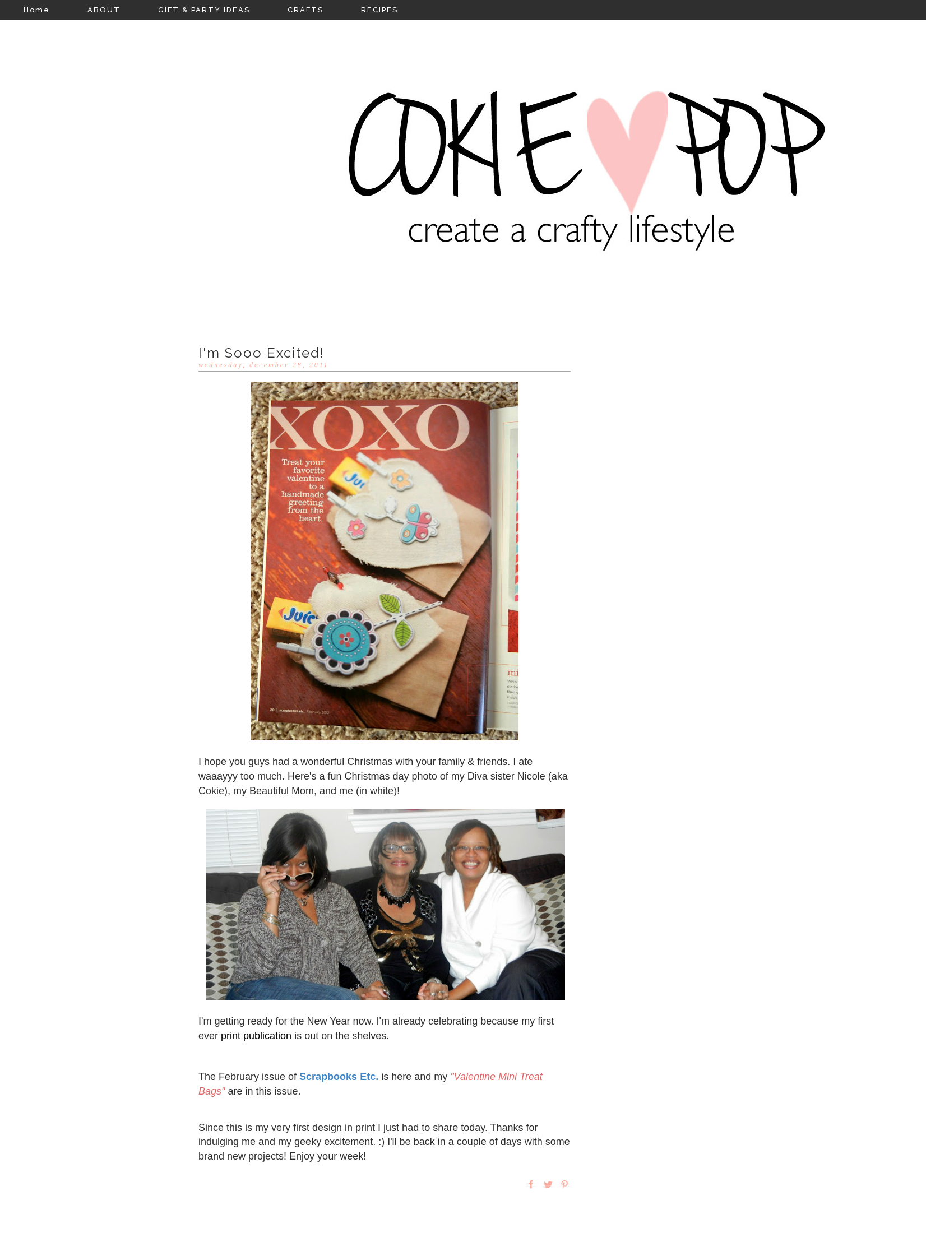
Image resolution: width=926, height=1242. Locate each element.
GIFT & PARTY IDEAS (204, 10)
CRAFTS (305, 10)
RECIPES (379, 10)
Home (37, 10)
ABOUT (104, 10)
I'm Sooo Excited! (261, 353)
